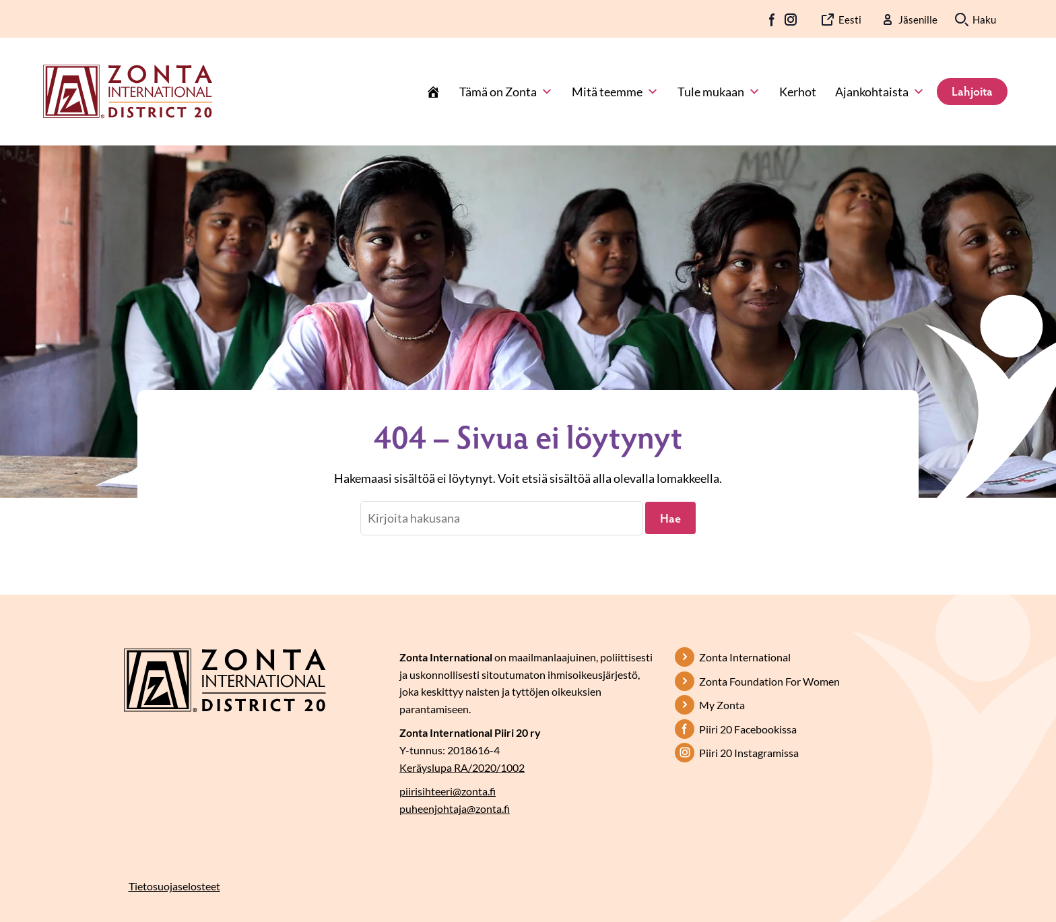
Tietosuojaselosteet (174, 886)
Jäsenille (917, 19)
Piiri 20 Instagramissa (749, 752)
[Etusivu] (433, 91)
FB (772, 19)
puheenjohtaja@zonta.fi (454, 808)
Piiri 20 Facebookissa (748, 729)
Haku (984, 19)
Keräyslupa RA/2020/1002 (462, 767)
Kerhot (797, 91)
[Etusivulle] (127, 90)
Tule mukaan (719, 91)
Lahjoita (972, 91)
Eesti (849, 19)
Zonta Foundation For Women (769, 681)
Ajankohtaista (880, 91)
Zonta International (745, 657)
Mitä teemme (615, 91)
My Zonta (722, 704)
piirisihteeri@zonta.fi (447, 791)
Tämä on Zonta (506, 91)
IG (791, 19)
